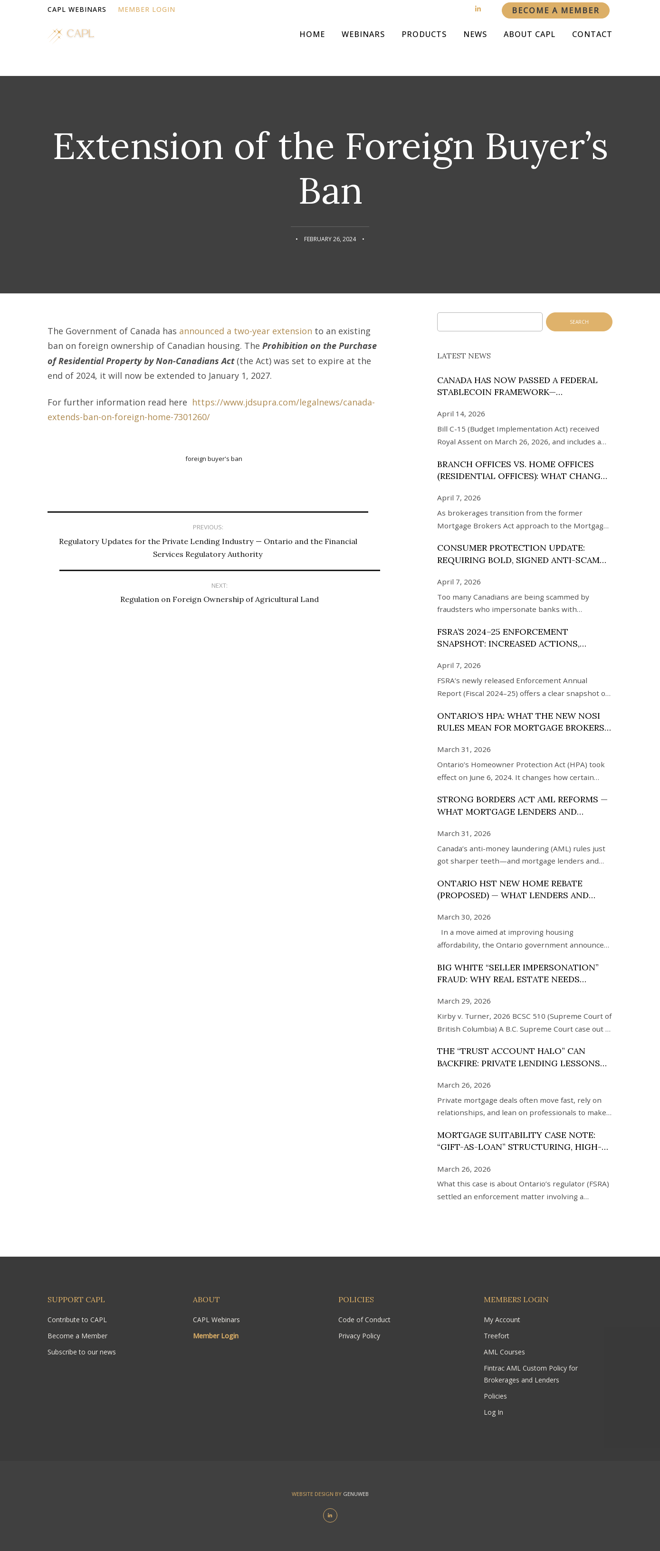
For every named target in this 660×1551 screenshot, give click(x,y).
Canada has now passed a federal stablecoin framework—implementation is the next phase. (520, 386)
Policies (495, 1396)
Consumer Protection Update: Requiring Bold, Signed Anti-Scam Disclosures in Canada (518, 553)
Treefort (496, 1335)
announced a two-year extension (245, 331)
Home (312, 47)
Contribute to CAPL (77, 1319)
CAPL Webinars (77, 9)
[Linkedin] (478, 9)
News (475, 47)
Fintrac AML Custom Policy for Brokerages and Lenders (531, 1373)
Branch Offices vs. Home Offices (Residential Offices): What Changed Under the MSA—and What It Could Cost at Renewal (524, 470)
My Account (502, 1319)
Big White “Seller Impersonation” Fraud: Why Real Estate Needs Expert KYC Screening (518, 973)
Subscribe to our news (82, 1351)
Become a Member (77, 1335)
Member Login (146, 9)
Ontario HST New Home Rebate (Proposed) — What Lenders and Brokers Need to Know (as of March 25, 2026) (524, 889)
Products (424, 47)
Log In (493, 1412)
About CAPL (529, 47)
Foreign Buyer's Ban (213, 458)
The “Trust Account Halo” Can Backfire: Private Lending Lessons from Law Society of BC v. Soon (518, 1057)
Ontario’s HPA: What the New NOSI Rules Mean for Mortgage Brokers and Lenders (520, 721)
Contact (592, 47)
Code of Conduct (364, 1319)
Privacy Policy (359, 1335)
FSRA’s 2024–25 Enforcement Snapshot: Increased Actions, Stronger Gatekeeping (508, 637)
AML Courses (504, 1351)
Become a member (556, 10)
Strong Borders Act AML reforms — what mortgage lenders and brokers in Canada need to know (522, 805)
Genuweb (356, 1493)
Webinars (363, 47)
